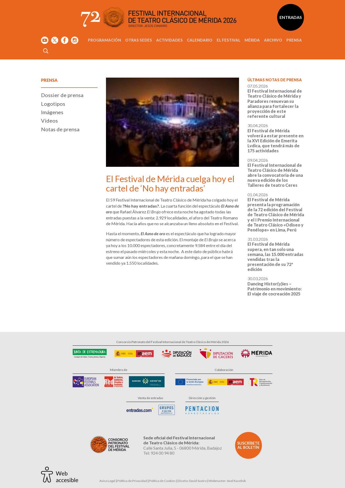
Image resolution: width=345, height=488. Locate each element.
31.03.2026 (275, 254)
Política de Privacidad (132, 481)
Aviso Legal (107, 481)
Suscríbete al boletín (248, 445)
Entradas (291, 17)
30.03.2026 (274, 286)
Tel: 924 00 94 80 (158, 452)
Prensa (294, 40)
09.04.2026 (275, 173)
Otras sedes (138, 40)
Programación (104, 40)
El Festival (228, 40)
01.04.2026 (275, 212)
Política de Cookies (162, 481)
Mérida (252, 40)
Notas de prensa (60, 129)
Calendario (199, 40)
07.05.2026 (274, 101)
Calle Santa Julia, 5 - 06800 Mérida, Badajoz (182, 447)
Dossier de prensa (62, 95)
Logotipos (53, 103)
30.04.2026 (275, 138)
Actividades (169, 40)
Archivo (273, 40)
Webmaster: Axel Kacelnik (227, 481)
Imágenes (52, 112)
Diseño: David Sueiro (192, 481)
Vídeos (49, 120)
